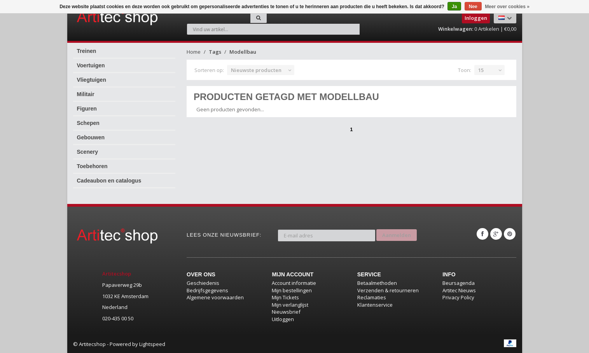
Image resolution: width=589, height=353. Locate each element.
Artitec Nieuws (459, 290)
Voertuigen (91, 65)
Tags (215, 51)
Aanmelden (396, 233)
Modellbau (242, 51)
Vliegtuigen (91, 80)
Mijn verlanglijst (290, 304)
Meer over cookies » (507, 6)
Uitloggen (283, 319)
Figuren (87, 108)
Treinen (86, 51)
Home (194, 51)
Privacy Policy (458, 297)
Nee (473, 6)
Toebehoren (92, 166)
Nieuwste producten (256, 70)
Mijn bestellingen (292, 290)
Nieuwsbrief (286, 311)
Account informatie (294, 282)
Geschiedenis (203, 282)
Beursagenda (458, 282)
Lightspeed (152, 344)
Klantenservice (375, 304)
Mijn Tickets (285, 297)
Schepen (88, 123)
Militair (85, 94)
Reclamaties (371, 297)
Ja (454, 6)
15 (481, 70)
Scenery (87, 152)
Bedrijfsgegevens (207, 290)
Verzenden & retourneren (388, 290)
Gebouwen (91, 137)
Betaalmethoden (377, 282)
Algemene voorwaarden (215, 297)
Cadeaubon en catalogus (109, 180)
